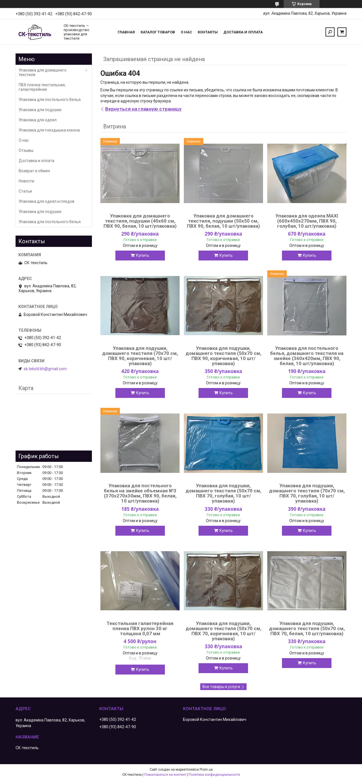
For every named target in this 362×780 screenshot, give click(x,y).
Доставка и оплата (243, 32)
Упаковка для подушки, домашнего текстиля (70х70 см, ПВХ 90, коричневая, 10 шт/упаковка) (140, 356)
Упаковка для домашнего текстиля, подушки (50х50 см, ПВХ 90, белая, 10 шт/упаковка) (223, 221)
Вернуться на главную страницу (143, 109)
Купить (142, 255)
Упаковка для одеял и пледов (46, 201)
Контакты (208, 32)
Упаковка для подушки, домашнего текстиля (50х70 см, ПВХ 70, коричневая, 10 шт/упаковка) (223, 631)
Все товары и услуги (221, 686)
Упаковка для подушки (40, 109)
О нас (186, 32)
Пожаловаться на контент (165, 775)
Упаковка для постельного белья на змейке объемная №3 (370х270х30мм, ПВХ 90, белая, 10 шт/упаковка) (140, 493)
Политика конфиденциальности (214, 775)
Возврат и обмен (34, 171)
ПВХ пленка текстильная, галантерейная (42, 87)
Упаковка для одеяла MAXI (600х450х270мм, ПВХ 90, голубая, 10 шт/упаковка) (306, 221)
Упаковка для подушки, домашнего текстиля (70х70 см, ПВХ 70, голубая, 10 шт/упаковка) (307, 493)
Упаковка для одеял (38, 120)
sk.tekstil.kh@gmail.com (45, 369)
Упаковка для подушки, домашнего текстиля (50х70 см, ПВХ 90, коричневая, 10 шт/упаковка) (223, 356)
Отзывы (26, 150)
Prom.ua (206, 770)
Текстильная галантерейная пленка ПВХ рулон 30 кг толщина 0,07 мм (140, 628)
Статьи (25, 191)
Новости (26, 181)
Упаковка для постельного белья (50, 99)
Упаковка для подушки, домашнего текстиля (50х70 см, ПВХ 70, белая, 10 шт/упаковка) (307, 628)
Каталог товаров (158, 32)
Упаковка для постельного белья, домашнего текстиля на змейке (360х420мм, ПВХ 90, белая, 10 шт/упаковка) (306, 356)
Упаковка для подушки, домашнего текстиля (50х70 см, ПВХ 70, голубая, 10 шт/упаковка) (223, 493)
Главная (126, 32)
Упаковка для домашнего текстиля (42, 72)
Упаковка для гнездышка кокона (49, 130)
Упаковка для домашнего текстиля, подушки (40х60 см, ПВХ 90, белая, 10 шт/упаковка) (140, 221)
